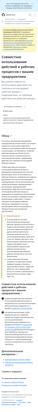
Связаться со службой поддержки (14, 385)
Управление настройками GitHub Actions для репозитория (18, 327)
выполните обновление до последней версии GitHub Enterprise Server (18, 43)
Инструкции (21, 19)
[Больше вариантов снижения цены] (24, 106)
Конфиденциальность (9, 402)
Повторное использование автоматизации (19, 21)
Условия (19, 400)
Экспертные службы (9, 404)
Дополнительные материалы (12, 352)
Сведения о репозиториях (22, 308)
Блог (18, 404)
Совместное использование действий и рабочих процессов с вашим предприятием (19, 288)
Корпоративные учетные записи (17, 359)
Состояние (22, 402)
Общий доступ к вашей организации (17, 23)
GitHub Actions (10, 19)
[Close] (32, 3)
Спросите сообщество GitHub (13, 382)
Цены (29, 402)
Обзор (7, 135)
